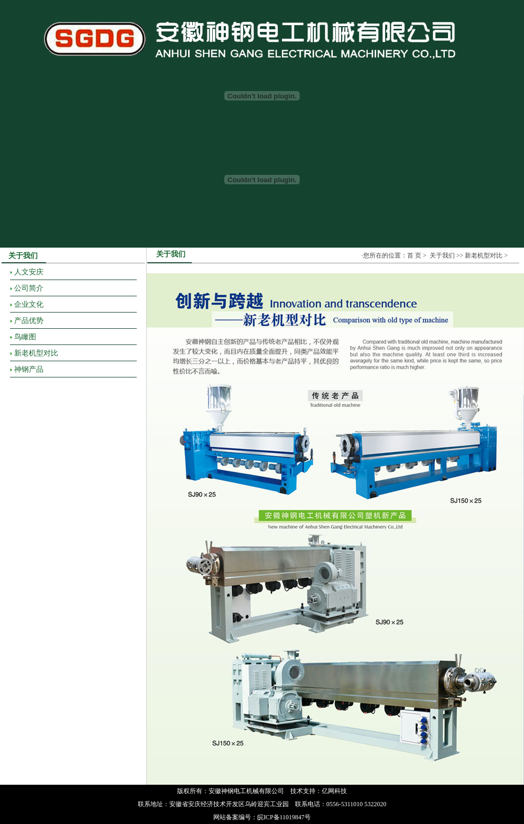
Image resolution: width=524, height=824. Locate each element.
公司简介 (28, 288)
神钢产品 (28, 369)
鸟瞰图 (25, 337)
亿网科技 (334, 791)
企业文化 (28, 304)
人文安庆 (28, 272)
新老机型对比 (36, 353)
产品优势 (28, 321)
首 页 (414, 255)
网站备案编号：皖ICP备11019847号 (262, 817)
